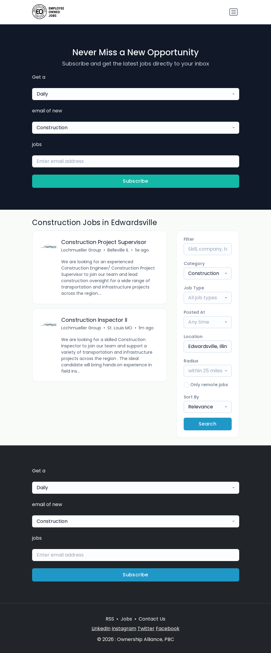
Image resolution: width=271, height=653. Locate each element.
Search (207, 423)
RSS (110, 618)
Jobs (126, 618)
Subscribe (135, 181)
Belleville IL (118, 250)
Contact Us (152, 618)
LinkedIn (101, 628)
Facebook (167, 628)
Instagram (124, 628)
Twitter (146, 628)
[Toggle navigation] (233, 12)
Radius (191, 361)
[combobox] (135, 94)
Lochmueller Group (81, 250)
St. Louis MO (119, 328)
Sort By (191, 397)
